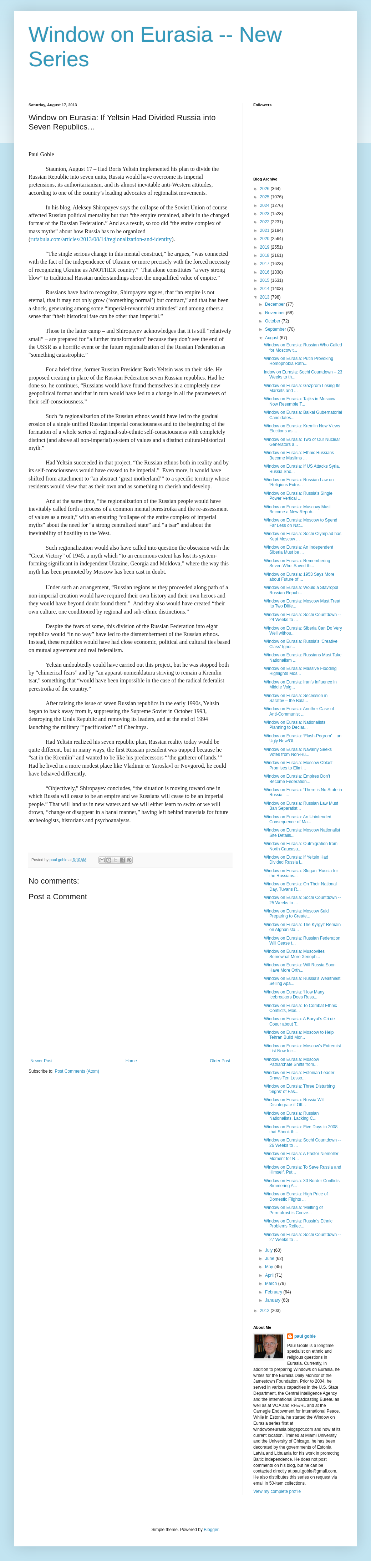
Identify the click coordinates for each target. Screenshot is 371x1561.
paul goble (305, 1336)
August (272, 337)
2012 (265, 1310)
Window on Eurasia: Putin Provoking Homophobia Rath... (298, 361)
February (274, 1292)
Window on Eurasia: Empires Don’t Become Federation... (297, 779)
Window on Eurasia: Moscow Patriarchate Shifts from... (291, 1062)
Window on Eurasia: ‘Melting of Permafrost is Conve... (293, 1210)
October (273, 321)
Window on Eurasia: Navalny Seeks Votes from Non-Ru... (298, 752)
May (269, 1266)
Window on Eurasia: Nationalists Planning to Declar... (294, 725)
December (275, 304)
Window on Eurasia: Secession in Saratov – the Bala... (295, 698)
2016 (265, 272)
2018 (265, 255)
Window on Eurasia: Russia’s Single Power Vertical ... (298, 496)
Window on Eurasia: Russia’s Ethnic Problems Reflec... (298, 1224)
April (270, 1275)
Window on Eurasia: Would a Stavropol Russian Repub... (301, 590)
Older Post (220, 1060)
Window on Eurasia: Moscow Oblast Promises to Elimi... (298, 765)
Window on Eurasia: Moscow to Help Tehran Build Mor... (299, 1035)
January (273, 1300)
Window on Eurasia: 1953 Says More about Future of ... (299, 577)
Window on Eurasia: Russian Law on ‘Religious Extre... (299, 482)
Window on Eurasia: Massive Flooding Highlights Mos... (300, 671)
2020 (265, 238)
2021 (265, 230)
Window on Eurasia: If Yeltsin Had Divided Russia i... (296, 860)
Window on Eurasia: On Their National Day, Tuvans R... (300, 886)
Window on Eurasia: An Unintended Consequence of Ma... (297, 819)
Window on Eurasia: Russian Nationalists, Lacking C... (291, 1116)
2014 (265, 288)
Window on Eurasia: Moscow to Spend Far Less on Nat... (300, 523)
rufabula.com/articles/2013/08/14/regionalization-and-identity (101, 239)
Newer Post (41, 1060)
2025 (265, 196)
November (275, 312)
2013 (265, 297)
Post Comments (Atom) (77, 1071)
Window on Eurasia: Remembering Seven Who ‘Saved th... (297, 563)
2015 (265, 280)
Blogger (211, 1529)
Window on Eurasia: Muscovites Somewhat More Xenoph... (294, 954)
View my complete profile (277, 1491)
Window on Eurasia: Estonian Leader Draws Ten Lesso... (299, 1075)
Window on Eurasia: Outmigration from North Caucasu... (300, 846)
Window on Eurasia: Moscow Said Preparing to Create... (296, 914)
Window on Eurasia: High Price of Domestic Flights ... (296, 1196)
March (271, 1283)
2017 (265, 263)
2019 (265, 247)
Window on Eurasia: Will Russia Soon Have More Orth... (300, 967)
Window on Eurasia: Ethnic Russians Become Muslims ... (299, 455)
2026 (265, 188)
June (270, 1258)
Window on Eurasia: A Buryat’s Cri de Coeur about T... (299, 1021)
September (276, 329)
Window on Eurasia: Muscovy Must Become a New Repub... (297, 509)
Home (131, 1060)
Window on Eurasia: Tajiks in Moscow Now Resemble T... (299, 401)
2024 (265, 205)
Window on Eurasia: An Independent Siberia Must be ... (298, 550)
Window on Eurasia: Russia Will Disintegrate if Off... (294, 1102)
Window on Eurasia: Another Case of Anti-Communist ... (299, 711)
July (269, 1250)
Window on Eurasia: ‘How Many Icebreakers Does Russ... (294, 995)
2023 (265, 213)
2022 (265, 221)
